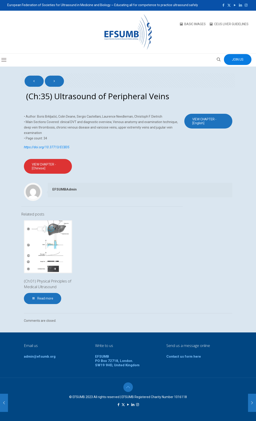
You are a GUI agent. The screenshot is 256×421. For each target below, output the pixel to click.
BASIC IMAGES (195, 24)
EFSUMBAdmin (64, 189)
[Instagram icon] (246, 5)
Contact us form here (183, 356)
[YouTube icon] (234, 5)
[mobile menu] (4, 60)
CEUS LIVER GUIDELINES (231, 24)
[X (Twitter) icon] (229, 5)
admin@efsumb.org (40, 356)
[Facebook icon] (223, 5)
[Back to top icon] (128, 387)
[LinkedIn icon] (240, 5)
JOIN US (237, 59)
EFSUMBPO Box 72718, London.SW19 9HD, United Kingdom (117, 360)
